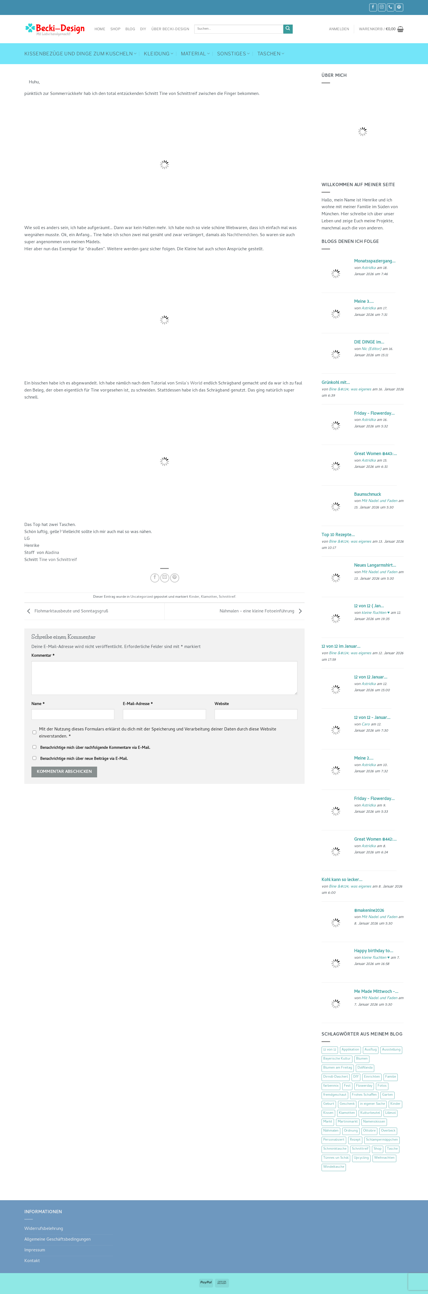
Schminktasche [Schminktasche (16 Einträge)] (334, 1149)
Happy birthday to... (373, 951)
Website (222, 704)
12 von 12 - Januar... (372, 718)
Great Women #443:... (375, 454)
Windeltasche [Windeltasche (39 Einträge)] (333, 1167)
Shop (115, 29)
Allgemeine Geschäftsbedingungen (57, 1239)
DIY (143, 29)
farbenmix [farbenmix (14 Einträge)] (331, 1086)
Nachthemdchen (242, 235)
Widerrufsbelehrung (43, 1229)
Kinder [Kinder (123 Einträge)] (395, 1104)
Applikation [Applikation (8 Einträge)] (350, 1050)
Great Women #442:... (375, 839)
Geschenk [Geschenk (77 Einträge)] (347, 1104)
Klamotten (209, 597)
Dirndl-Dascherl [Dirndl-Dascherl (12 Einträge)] (335, 1077)
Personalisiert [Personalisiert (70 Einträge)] (333, 1140)
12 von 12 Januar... (370, 677)
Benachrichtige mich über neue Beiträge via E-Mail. (84, 759)
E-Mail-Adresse (138, 704)
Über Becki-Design (170, 29)
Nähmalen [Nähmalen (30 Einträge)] (331, 1131)
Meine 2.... (363, 758)
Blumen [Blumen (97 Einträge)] (362, 1059)
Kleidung (158, 53)
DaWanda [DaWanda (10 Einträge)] (365, 1068)
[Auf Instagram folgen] (382, 7)
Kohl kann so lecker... (342, 880)
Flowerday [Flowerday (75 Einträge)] (364, 1086)
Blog (130, 29)
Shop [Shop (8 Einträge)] (378, 1149)
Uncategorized (141, 597)
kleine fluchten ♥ (375, 613)
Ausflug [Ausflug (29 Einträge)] (371, 1050)
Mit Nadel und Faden (379, 501)
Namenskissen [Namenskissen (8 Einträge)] (374, 1122)
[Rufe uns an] (391, 7)
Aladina (52, 553)
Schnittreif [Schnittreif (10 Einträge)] (360, 1149)
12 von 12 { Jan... (369, 606)
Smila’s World (189, 383)
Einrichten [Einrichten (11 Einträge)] (372, 1077)
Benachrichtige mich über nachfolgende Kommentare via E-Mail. (95, 748)
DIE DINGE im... (369, 342)
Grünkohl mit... (336, 383)
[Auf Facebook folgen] (373, 7)
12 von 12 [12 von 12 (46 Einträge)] (329, 1050)
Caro (365, 724)
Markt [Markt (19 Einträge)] (327, 1122)
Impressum (34, 1250)
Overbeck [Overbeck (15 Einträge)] (388, 1131)
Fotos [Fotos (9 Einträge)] (382, 1086)
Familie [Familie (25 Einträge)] (390, 1077)
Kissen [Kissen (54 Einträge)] (328, 1113)
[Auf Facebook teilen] (154, 577)
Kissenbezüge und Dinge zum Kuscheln (80, 53)
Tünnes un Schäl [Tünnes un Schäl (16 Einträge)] (335, 1158)
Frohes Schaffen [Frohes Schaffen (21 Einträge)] (364, 1095)
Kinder (194, 597)
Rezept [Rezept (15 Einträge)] (355, 1140)
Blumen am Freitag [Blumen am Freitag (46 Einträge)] (337, 1068)
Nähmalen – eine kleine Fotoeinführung (262, 611)
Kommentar (43, 656)
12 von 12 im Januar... (341, 647)
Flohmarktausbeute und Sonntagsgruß (66, 611)
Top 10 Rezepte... (338, 535)
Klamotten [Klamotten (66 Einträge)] (347, 1113)
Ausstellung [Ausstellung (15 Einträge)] (391, 1050)
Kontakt (32, 1261)
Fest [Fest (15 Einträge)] (347, 1086)
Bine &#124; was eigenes (350, 389)
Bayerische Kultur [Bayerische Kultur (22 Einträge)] (337, 1059)
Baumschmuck (367, 495)
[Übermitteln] (288, 29)
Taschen (270, 53)
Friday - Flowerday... (374, 413)
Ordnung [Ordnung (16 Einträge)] (351, 1131)
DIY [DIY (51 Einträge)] (356, 1077)
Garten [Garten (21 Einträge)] (387, 1095)
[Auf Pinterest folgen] (399, 7)
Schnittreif (227, 597)
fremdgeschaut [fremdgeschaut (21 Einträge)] (334, 1095)
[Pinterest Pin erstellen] (174, 577)
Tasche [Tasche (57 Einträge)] (392, 1149)
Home (100, 29)
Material (195, 53)
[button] (339, 29)
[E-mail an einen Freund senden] (164, 577)
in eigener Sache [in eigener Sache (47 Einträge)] (372, 1104)
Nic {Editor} (371, 349)
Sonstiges (233, 53)
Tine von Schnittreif (58, 560)
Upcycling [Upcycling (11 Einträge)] (361, 1158)
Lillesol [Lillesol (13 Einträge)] (390, 1113)
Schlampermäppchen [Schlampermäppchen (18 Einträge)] (382, 1140)
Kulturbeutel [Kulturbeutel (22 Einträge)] (370, 1113)
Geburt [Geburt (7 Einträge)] (328, 1104)
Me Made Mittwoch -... (376, 992)
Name (38, 704)
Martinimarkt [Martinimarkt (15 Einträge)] (348, 1122)
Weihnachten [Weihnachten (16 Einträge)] (384, 1158)
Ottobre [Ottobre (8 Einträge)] (369, 1131)
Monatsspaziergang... (374, 261)
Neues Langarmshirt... (375, 565)
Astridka (368, 268)
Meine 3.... (364, 302)
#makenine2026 (369, 911)
